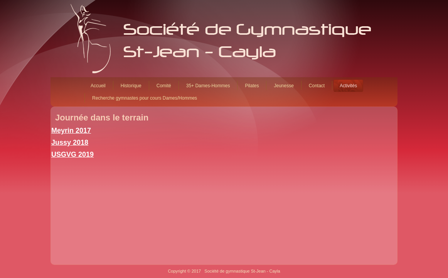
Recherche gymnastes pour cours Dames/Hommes (144, 98)
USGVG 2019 (72, 154)
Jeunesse (283, 85)
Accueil (98, 85)
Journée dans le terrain (101, 117)
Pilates (252, 85)
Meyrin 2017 (71, 130)
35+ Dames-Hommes (208, 85)
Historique (131, 85)
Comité (164, 85)
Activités (348, 85)
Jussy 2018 (69, 142)
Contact (317, 85)
